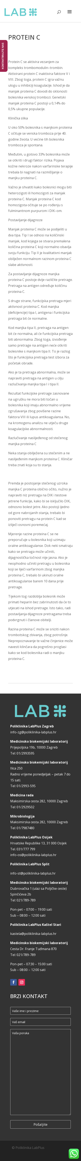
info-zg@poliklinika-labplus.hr (33, 732)
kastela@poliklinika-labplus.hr (33, 933)
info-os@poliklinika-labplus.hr (33, 855)
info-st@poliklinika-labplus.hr (33, 873)
